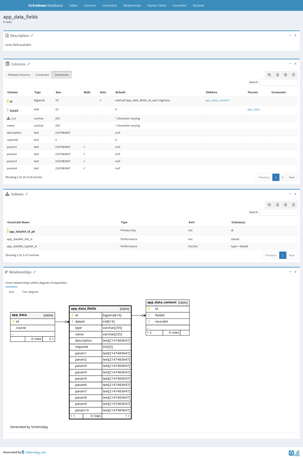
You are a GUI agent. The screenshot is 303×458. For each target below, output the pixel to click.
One (11, 292)
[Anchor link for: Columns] (28, 64)
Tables (75, 5)
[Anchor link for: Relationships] (33, 272)
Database (46, 5)
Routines (198, 5)
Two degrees (30, 292)
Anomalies (179, 5)
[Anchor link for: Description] (31, 35)
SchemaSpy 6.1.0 (34, 452)
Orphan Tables (157, 5)
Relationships (132, 5)
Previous (264, 177)
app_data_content (217, 100)
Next (292, 177)
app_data (253, 109)
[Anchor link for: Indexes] (26, 194)
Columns (90, 5)
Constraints (109, 5)
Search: (273, 82)
